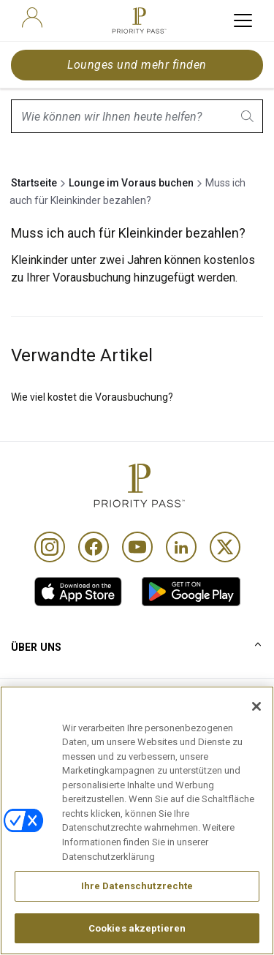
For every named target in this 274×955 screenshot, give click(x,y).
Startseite (34, 183)
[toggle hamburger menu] (243, 20)
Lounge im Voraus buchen (131, 183)
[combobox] (137, 116)
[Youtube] (137, 547)
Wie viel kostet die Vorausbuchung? (92, 397)
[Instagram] (49, 547)
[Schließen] (256, 736)
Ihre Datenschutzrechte (137, 915)
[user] (32, 17)
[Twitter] (225, 547)
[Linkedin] (181, 547)
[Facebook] (93, 547)
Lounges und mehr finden (136, 65)
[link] (78, 591)
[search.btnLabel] (248, 116)
